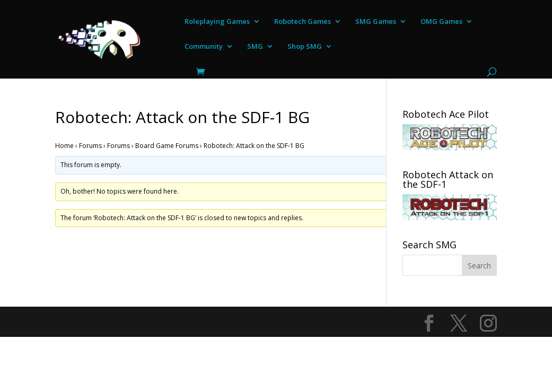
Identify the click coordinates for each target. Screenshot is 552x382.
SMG (255, 46)
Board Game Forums (166, 145)
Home (64, 145)
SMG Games (375, 22)
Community (204, 46)
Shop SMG (304, 46)
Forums (90, 145)
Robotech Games (302, 22)
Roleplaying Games (217, 22)
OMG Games (441, 22)
